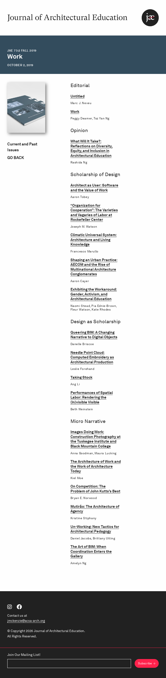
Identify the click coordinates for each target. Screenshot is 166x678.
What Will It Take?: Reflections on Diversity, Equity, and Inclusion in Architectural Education (91, 148)
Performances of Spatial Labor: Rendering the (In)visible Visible (91, 397)
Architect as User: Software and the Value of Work (94, 187)
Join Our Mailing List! (23, 655)
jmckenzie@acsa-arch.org (26, 621)
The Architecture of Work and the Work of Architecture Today (95, 466)
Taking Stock (81, 377)
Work (74, 111)
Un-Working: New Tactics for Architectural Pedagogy (94, 529)
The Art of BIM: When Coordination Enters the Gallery (91, 551)
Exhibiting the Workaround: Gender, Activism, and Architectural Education (93, 294)
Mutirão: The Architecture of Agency (94, 508)
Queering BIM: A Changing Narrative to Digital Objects (93, 334)
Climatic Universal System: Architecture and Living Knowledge (93, 240)
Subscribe (145, 663)
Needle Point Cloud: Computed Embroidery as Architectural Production (92, 357)
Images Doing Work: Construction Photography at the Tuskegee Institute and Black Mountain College (95, 439)
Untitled (77, 96)
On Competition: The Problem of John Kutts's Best (95, 488)
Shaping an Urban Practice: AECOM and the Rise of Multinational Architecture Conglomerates (93, 267)
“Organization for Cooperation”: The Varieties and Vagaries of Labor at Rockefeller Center (94, 212)
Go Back (15, 157)
